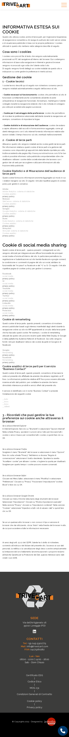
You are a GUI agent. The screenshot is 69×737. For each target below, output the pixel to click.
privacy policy (8, 196)
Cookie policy (34, 701)
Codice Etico (34, 681)
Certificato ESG (34, 675)
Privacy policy (34, 707)
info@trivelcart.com (34, 646)
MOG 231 (34, 688)
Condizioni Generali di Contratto (34, 694)
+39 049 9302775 (34, 643)
